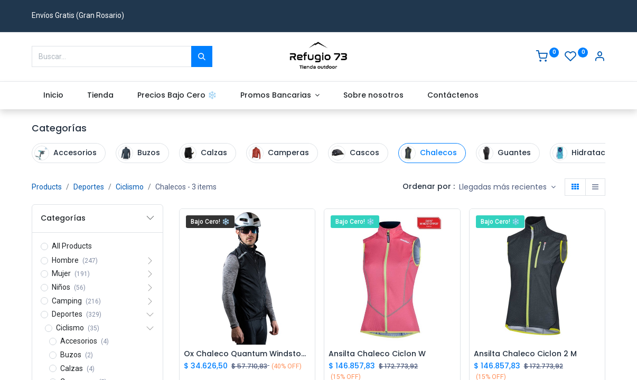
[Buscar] (201, 56)
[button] (507, 187)
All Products (72, 246)
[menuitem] (54, 95)
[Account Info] (599, 57)
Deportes (88, 187)
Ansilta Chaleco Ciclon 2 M (525, 354)
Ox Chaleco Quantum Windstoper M (247, 354)
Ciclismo (130, 187)
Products (47, 187)
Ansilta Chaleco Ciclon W (377, 354)
